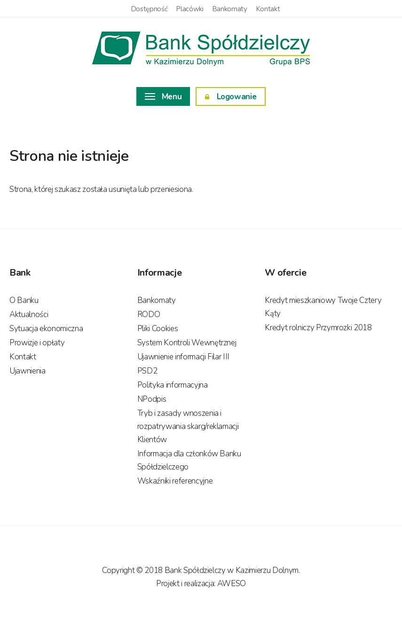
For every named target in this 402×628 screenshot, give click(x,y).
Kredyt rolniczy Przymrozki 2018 (318, 327)
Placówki (189, 9)
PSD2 (147, 371)
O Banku (24, 300)
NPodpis (151, 399)
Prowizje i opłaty (36, 342)
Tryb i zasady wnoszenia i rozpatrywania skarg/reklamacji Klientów (188, 426)
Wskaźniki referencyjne (175, 481)
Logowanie (231, 96)
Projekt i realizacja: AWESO (201, 583)
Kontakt (268, 9)
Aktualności (28, 314)
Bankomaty (229, 9)
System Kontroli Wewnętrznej (186, 342)
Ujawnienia (27, 371)
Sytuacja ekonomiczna (46, 328)
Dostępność (149, 9)
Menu (163, 96)
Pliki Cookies (157, 328)
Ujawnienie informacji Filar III (183, 356)
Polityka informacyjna (172, 385)
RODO (148, 314)
